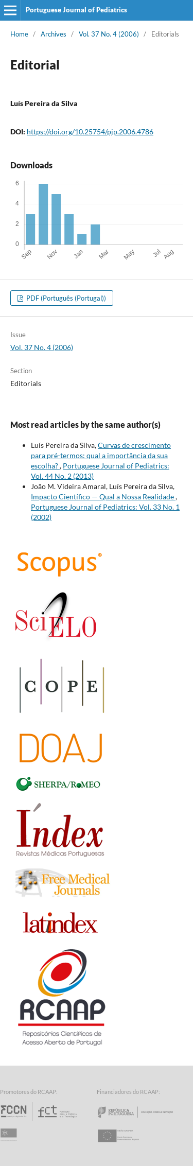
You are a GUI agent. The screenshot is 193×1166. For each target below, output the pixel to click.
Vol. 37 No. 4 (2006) (109, 34)
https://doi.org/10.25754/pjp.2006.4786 (90, 131)
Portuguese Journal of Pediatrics (76, 10)
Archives (53, 34)
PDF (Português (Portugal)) (65, 298)
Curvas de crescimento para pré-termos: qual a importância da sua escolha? (101, 455)
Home (19, 34)
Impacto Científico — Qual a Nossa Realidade (103, 496)
